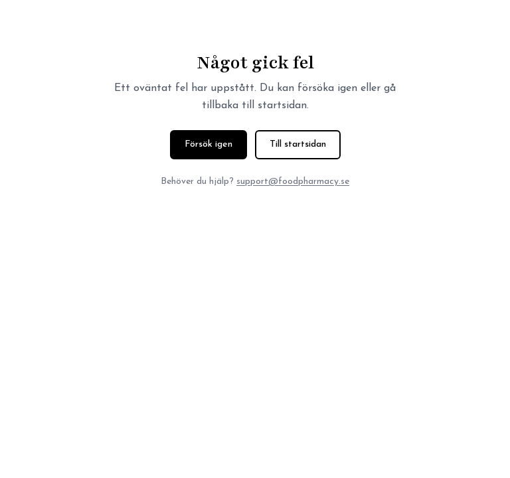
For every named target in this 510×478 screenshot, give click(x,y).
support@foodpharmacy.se (292, 182)
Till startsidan (298, 144)
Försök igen (208, 144)
